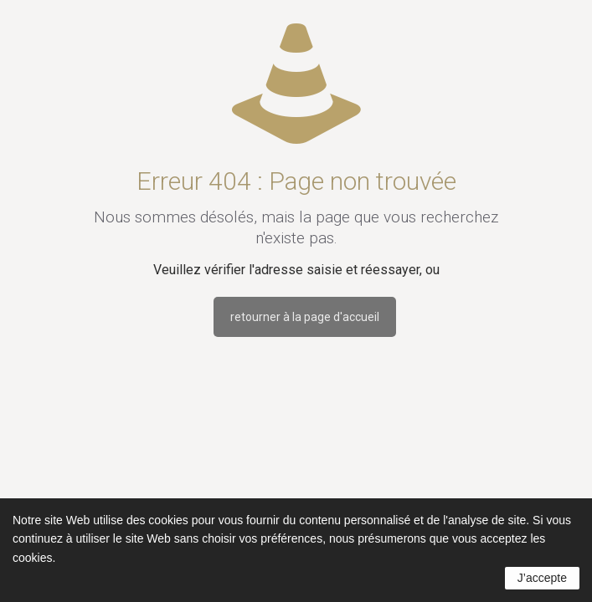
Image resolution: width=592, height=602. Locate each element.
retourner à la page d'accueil (304, 317)
